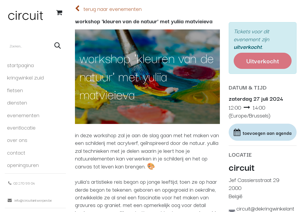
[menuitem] (35, 65)
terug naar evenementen (108, 8)
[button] (263, 132)
